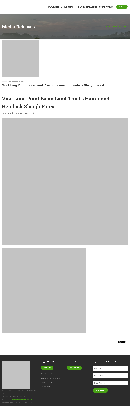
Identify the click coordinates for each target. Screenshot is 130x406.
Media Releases (119, 26)
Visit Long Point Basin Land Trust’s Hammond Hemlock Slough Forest (53, 85)
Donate (121, 7)
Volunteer (74, 368)
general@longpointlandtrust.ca (19, 399)
